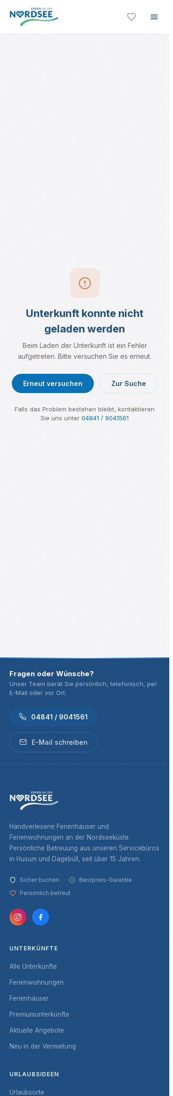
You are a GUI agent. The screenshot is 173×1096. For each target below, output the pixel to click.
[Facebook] (40, 917)
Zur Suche (128, 383)
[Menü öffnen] (154, 17)
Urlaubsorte (26, 1092)
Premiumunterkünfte (39, 1014)
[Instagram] (17, 917)
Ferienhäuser (29, 998)
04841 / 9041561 (105, 418)
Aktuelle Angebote (36, 1030)
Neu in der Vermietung (42, 1046)
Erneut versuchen (52, 383)
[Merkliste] (131, 17)
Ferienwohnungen (36, 982)
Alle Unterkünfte (33, 966)
